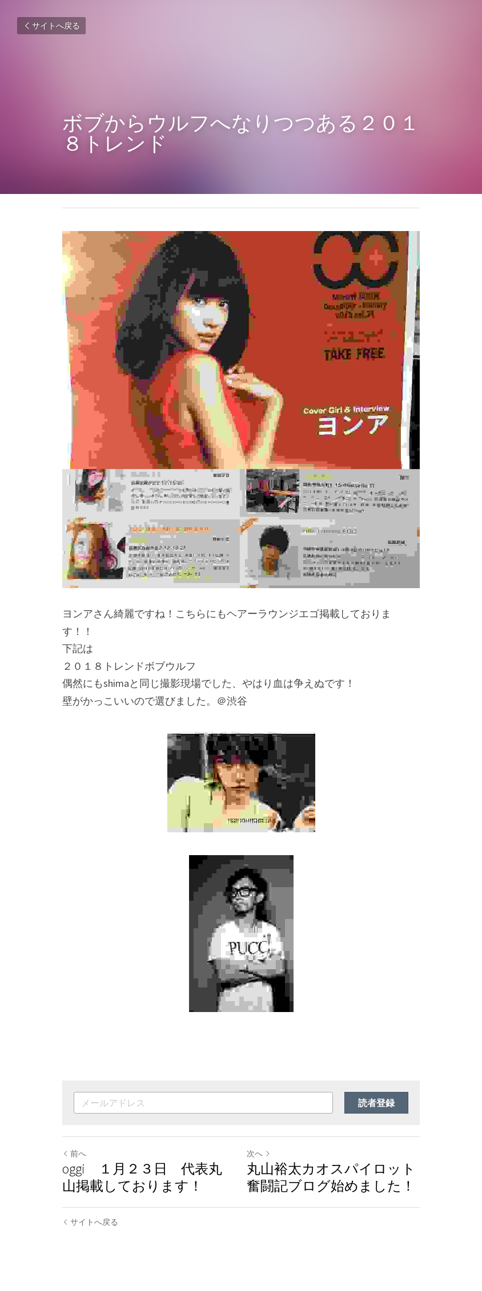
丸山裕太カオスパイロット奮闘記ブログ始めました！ (331, 1177)
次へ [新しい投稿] (259, 1153)
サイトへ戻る (51, 26)
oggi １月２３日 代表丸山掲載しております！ (142, 1177)
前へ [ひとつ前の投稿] (74, 1153)
